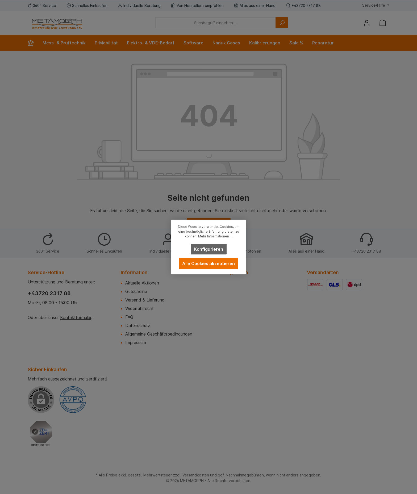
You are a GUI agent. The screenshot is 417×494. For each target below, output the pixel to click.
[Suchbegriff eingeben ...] (215, 22)
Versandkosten (195, 475)
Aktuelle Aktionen (142, 283)
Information (134, 272)
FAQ (129, 317)
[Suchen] (282, 22)
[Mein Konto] (366, 22)
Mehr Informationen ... (215, 236)
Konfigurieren (208, 249)
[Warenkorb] (382, 22)
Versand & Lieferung (144, 300)
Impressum (135, 342)
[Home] (33, 43)
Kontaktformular (75, 317)
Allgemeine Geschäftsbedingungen (158, 334)
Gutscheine (136, 291)
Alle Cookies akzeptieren (208, 263)
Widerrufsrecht (139, 308)
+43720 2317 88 (49, 293)
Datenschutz (137, 325)
